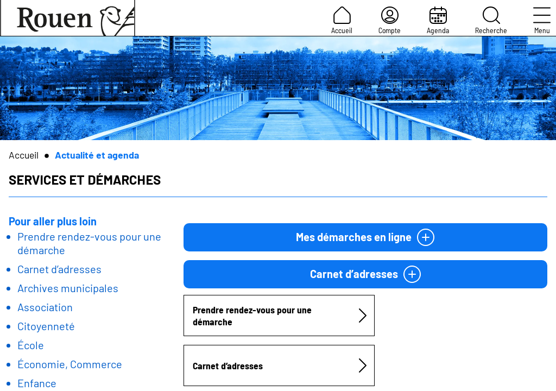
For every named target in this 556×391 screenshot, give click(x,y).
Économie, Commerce (69, 363)
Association (45, 306)
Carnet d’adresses (59, 268)
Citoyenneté (46, 325)
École (30, 344)
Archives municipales (67, 287)
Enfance (36, 382)
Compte (389, 21)
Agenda (438, 21)
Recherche (491, 21)
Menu (542, 21)
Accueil (341, 21)
